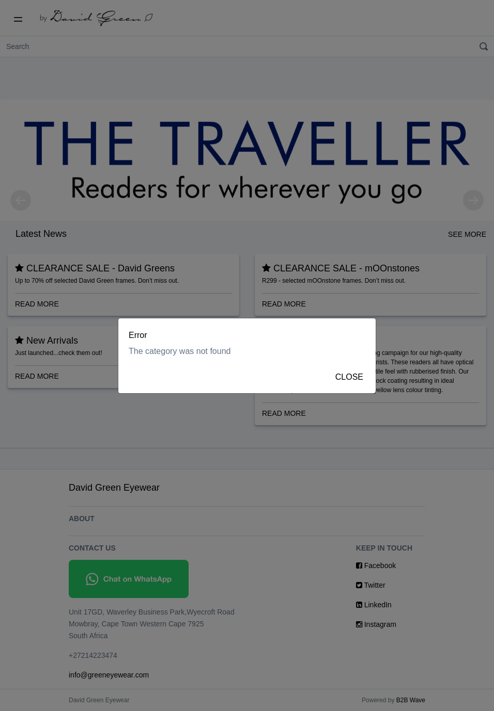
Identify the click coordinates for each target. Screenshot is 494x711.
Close (349, 377)
